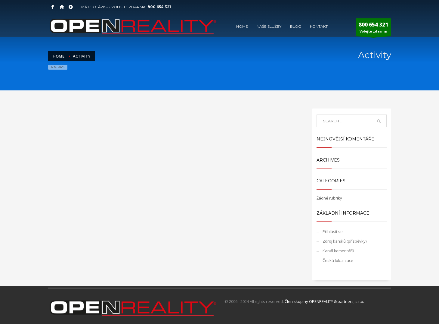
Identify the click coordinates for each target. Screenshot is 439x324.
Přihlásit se (333, 231)
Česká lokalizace (338, 260)
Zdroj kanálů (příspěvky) (344, 241)
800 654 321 (159, 7)
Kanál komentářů (338, 250)
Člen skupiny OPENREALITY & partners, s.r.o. (324, 301)
